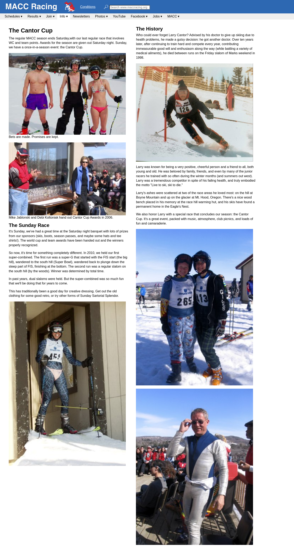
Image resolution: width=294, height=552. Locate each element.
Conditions (88, 7)
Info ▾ (64, 16)
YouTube (119, 16)
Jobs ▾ (157, 16)
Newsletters (81, 16)
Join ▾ (50, 16)
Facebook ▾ (139, 16)
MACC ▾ (173, 16)
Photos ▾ (101, 16)
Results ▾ (34, 16)
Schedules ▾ (13, 16)
